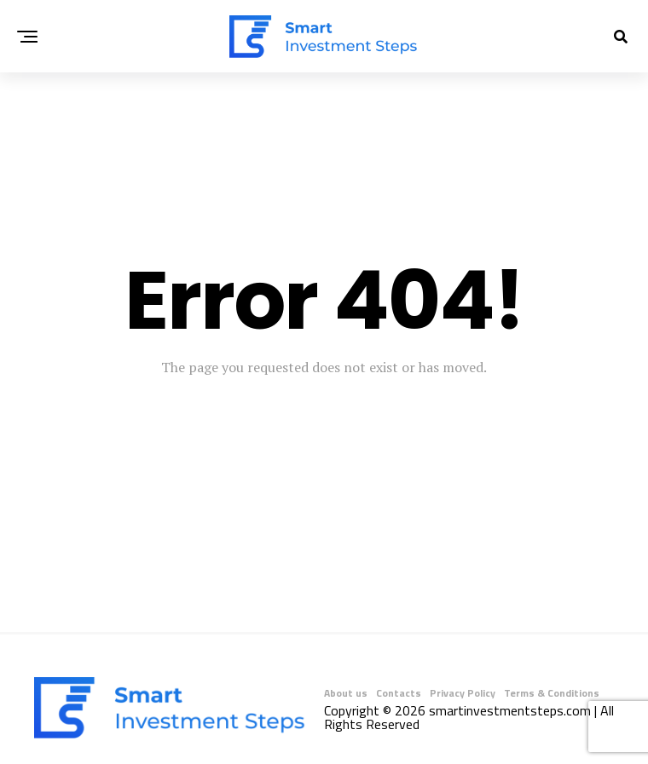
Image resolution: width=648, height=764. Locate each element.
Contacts (398, 693)
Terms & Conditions (551, 693)
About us (345, 693)
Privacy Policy (462, 693)
